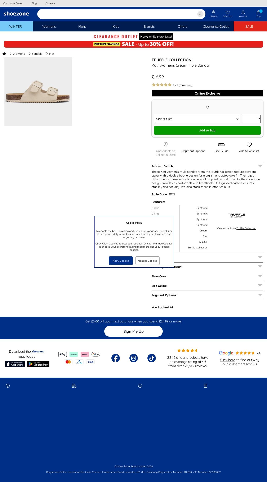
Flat (50, 54)
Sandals (35, 54)
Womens (17, 54)
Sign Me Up (134, 331)
